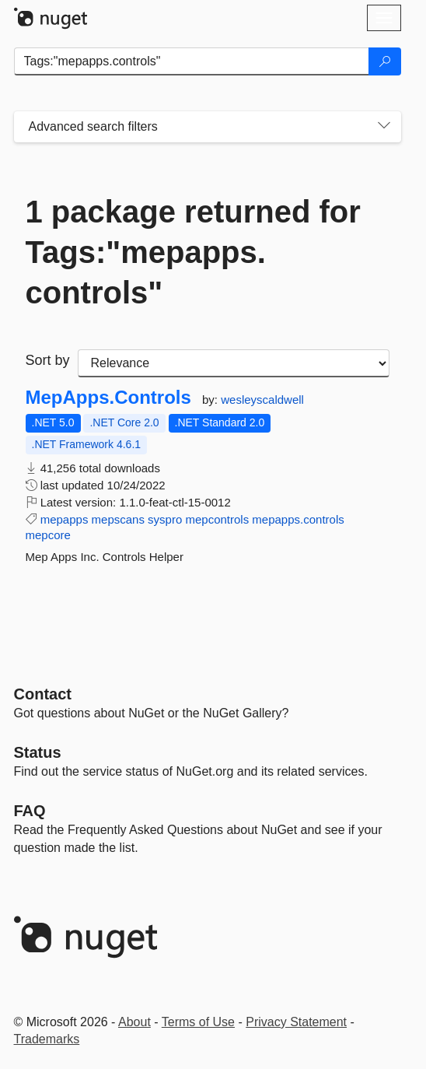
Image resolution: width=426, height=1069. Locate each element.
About (134, 1022)
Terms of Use (198, 1022)
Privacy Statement (296, 1022)
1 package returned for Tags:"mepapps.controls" (193, 252)
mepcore (48, 535)
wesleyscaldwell (262, 399)
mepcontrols (217, 519)
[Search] (384, 61)
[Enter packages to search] (191, 61)
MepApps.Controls (108, 397)
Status (37, 752)
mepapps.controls (298, 519)
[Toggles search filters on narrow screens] (384, 126)
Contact (43, 694)
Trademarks (47, 1039)
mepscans (118, 519)
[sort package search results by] (233, 363)
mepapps (64, 519)
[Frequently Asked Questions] (30, 810)
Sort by (48, 360)
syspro (165, 519)
